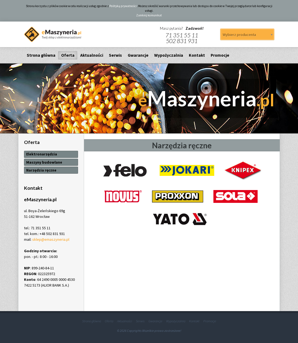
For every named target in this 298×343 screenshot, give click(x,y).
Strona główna (41, 55)
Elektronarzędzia (41, 154)
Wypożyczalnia (168, 55)
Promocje (220, 55)
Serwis (115, 55)
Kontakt (197, 55)
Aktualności (91, 55)
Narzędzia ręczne (41, 170)
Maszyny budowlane (44, 162)
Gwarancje (138, 55)
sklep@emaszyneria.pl (50, 239)
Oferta (67, 55)
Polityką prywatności (123, 6)
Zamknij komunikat (149, 15)
